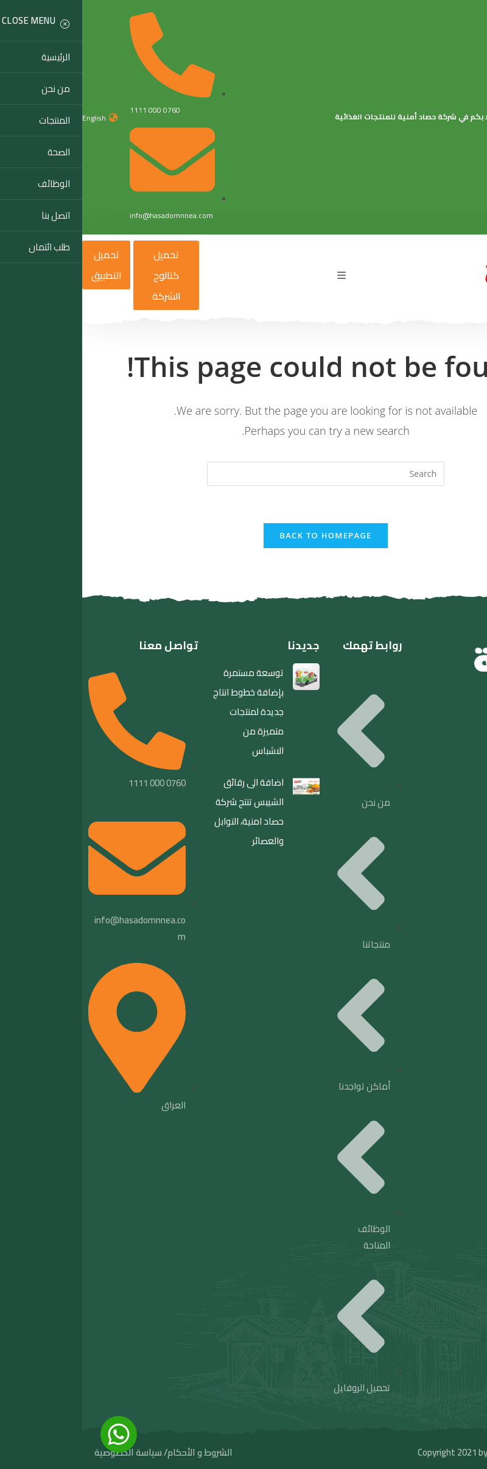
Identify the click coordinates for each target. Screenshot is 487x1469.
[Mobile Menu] (259, 275)
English (12, 118)
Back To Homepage (243, 535)
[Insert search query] (243, 474)
